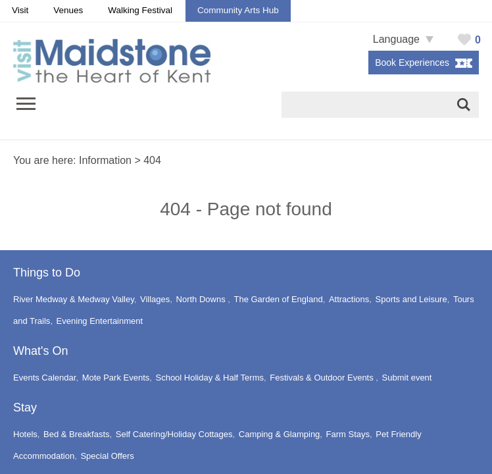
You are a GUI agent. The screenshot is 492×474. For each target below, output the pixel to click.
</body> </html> (246, 237)
